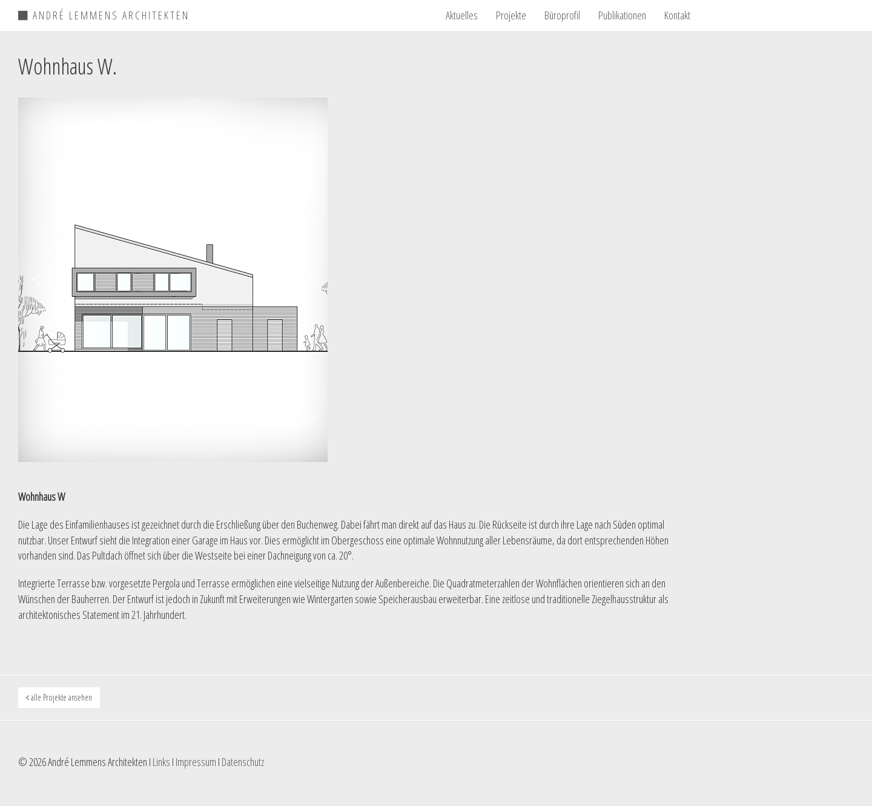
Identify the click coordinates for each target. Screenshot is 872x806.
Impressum (196, 762)
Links (161, 762)
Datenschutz (243, 762)
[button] (37, 279)
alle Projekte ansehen (59, 697)
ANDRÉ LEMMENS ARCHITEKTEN (104, 13)
